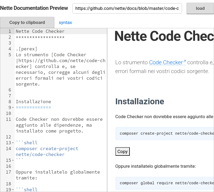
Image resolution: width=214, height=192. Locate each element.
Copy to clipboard (27, 22)
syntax (65, 22)
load (200, 8)
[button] (12, 107)
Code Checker (166, 62)
